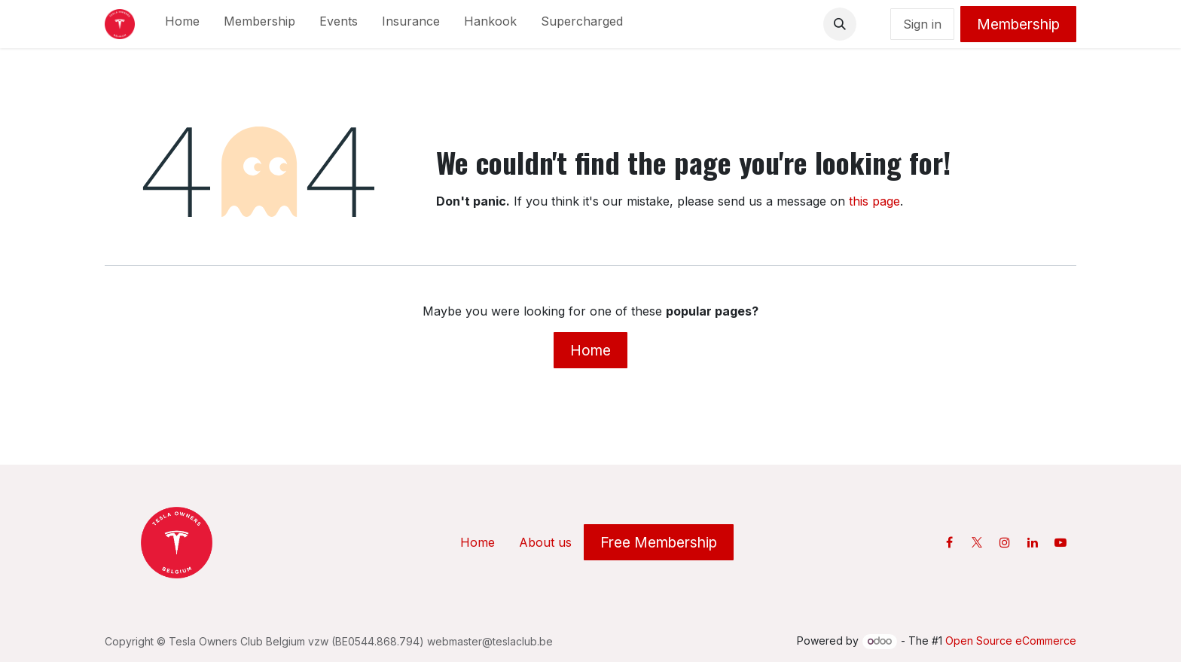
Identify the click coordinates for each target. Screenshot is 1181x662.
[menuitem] (182, 24)
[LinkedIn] (1033, 542)
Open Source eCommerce (1010, 640)
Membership (1018, 24)
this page (874, 201)
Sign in (922, 24)
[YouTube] (1060, 542)
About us (545, 542)
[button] (839, 24)
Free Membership (658, 542)
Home (590, 350)
